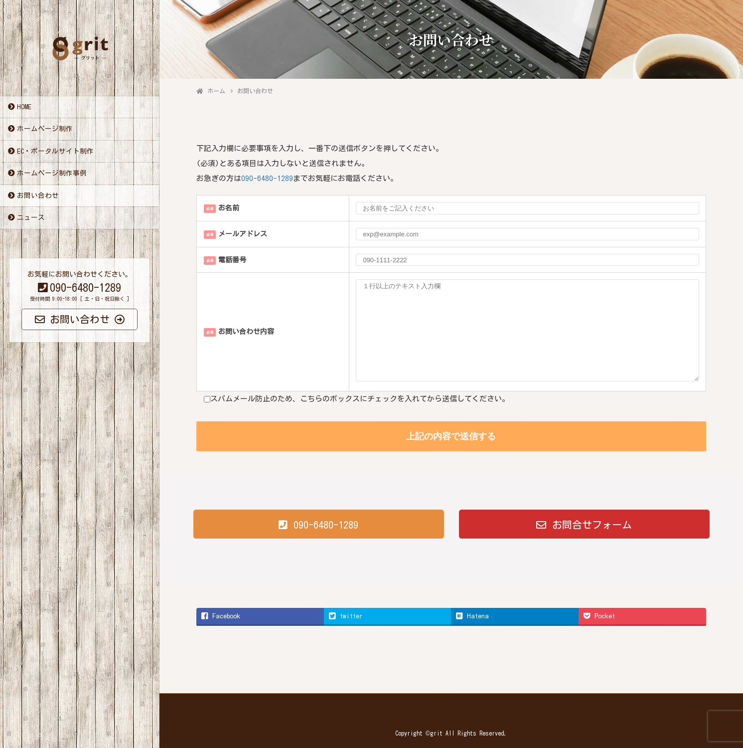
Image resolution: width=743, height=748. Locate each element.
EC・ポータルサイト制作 (55, 151)
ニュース (31, 217)
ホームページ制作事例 (52, 173)
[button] (318, 524)
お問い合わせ (38, 195)
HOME (24, 107)
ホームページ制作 (45, 129)
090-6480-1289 (267, 178)
